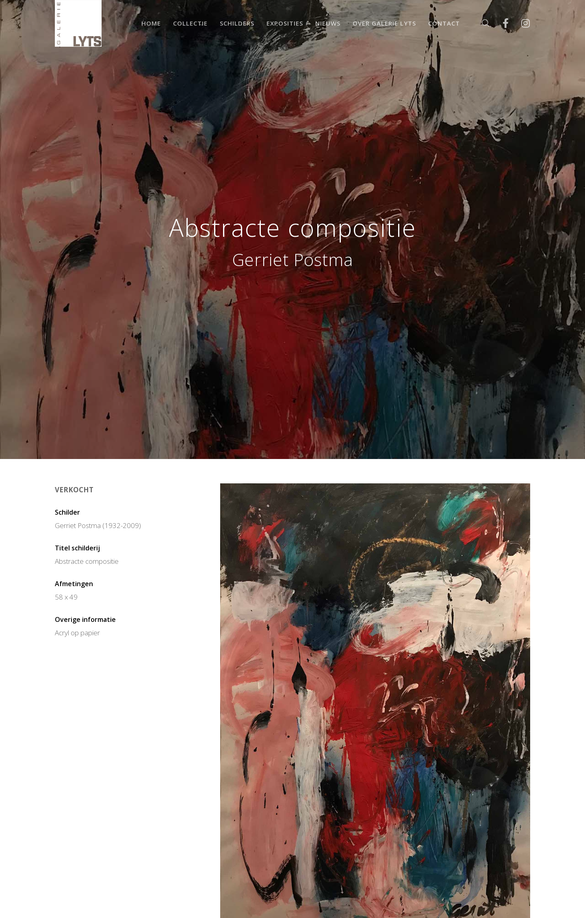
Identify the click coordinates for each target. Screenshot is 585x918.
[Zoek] (480, 23)
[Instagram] (520, 23)
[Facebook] (500, 23)
